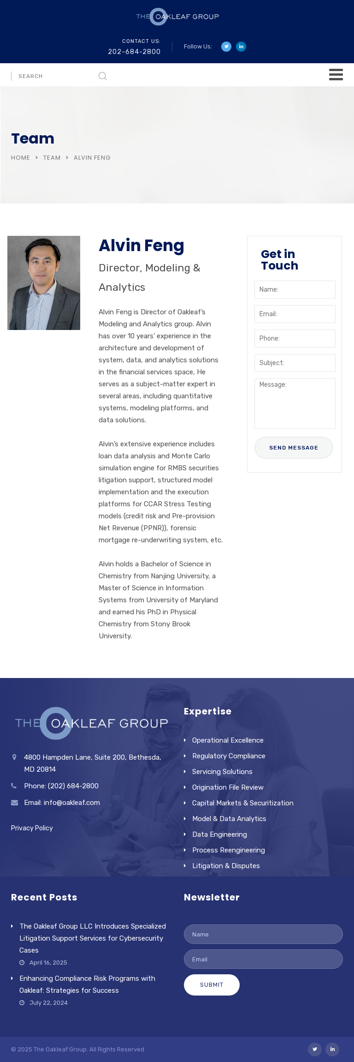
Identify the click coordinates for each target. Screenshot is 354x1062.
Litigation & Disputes (226, 866)
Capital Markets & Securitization (243, 803)
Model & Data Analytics (229, 819)
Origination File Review (228, 787)
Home (20, 157)
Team (52, 157)
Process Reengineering (228, 850)
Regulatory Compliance (229, 756)
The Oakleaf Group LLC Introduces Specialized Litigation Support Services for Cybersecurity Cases (92, 938)
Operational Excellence (228, 740)
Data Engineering (219, 834)
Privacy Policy (32, 828)
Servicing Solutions (222, 772)
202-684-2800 (134, 52)
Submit (212, 984)
